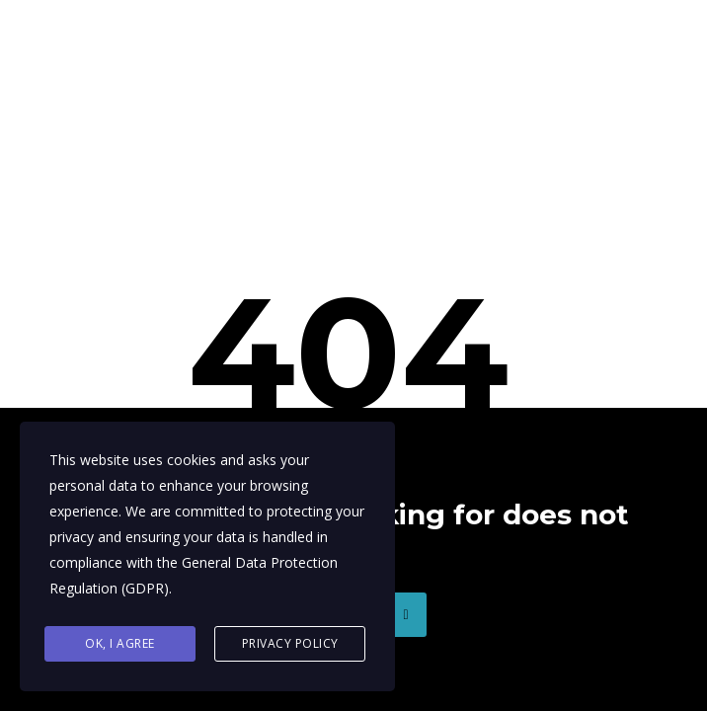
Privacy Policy (290, 643)
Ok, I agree (120, 643)
